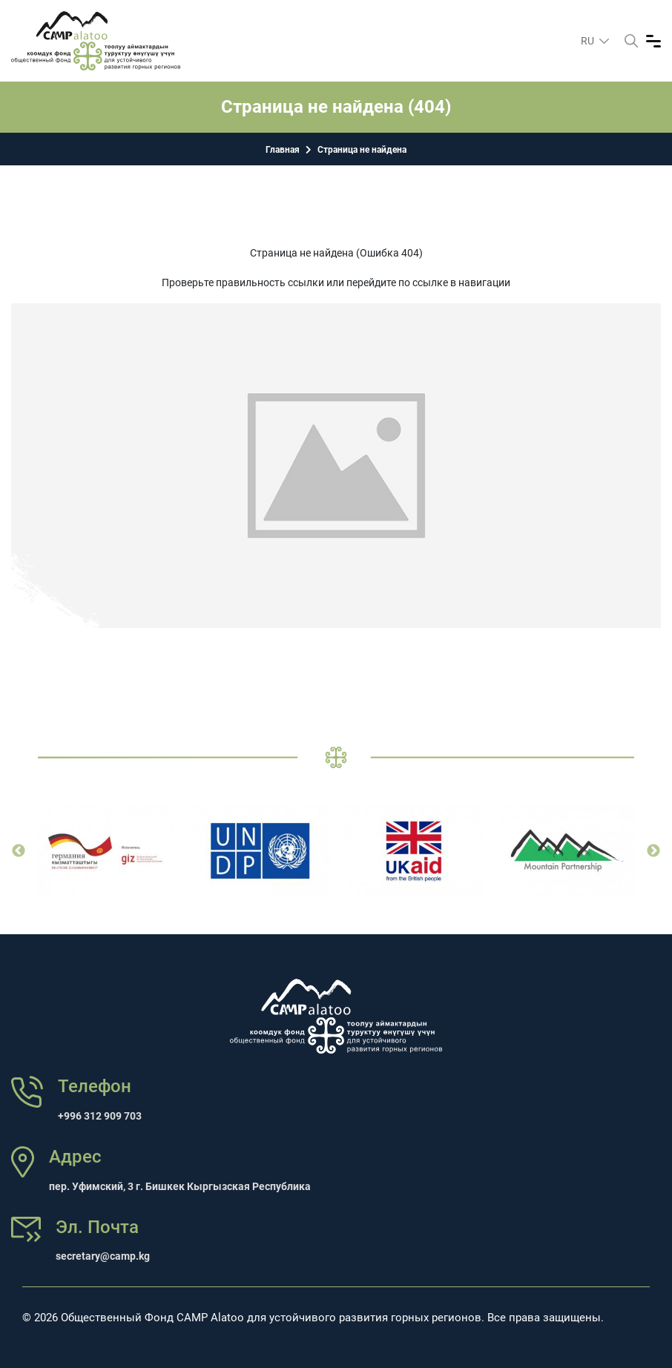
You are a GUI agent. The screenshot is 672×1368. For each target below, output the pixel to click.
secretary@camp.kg (103, 1256)
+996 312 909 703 (100, 1116)
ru (588, 41)
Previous (18, 851)
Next (653, 851)
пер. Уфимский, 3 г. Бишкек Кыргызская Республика (180, 1186)
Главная (283, 150)
